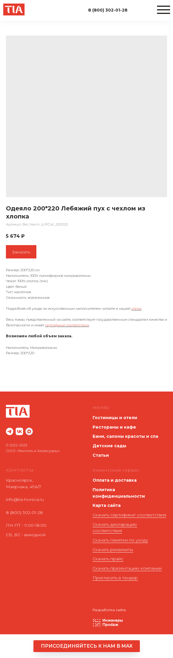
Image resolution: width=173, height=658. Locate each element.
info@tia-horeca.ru (25, 499)
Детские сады (109, 445)
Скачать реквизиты (113, 549)
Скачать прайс (108, 558)
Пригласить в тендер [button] (115, 577)
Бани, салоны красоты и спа (125, 436)
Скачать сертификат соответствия (129, 515)
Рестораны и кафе (114, 427)
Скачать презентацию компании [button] (127, 568)
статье (136, 308)
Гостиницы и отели (115, 417)
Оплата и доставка (115, 480)
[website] (9, 431)
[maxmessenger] (29, 431)
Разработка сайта (109, 610)
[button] (86, 646)
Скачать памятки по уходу (120, 540)
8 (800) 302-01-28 (24, 512)
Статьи (101, 455)
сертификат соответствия (67, 325)
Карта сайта (107, 505)
